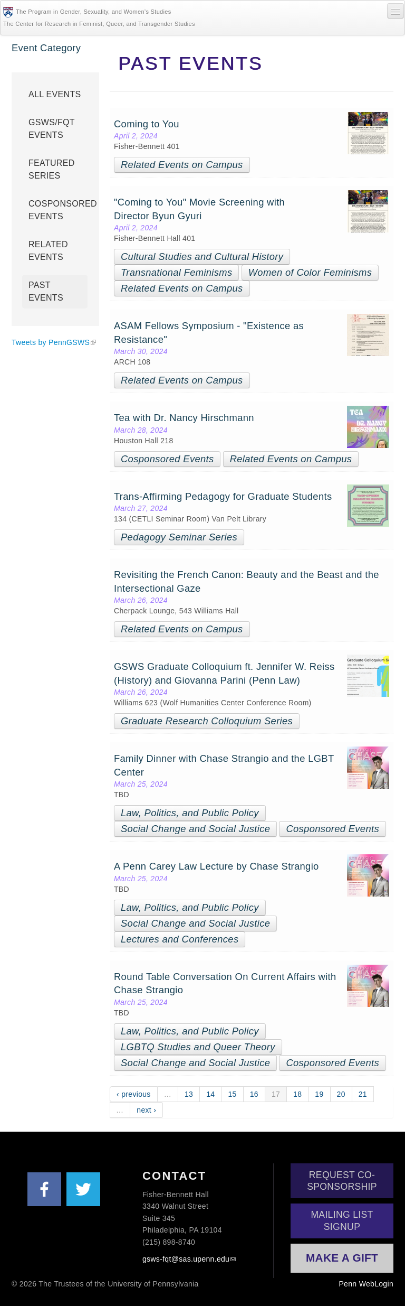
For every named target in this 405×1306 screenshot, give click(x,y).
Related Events (48, 251)
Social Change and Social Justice (195, 828)
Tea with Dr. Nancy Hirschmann (184, 417)
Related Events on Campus (182, 164)
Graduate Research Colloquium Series (207, 720)
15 (232, 1094)
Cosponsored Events (167, 458)
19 (319, 1094)
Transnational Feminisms (176, 272)
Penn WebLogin (366, 1284)
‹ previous (134, 1094)
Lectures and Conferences (179, 939)
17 (276, 1094)
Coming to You (148, 123)
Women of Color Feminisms (310, 272)
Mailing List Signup (342, 1220)
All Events (54, 94)
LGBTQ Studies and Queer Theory (198, 1046)
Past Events (45, 291)
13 (189, 1094)
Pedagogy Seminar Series (179, 537)
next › (146, 1110)
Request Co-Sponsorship (342, 1181)
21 (363, 1094)
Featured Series (51, 169)
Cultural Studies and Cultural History (202, 256)
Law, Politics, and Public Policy (190, 812)
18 (297, 1094)
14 (210, 1094)
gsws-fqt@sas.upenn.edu (185, 1259)
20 (341, 1094)
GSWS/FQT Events (51, 128)
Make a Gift (342, 1258)
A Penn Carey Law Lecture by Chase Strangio (218, 866)
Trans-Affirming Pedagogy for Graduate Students (226, 496)
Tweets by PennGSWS (51, 342)
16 (254, 1094)
